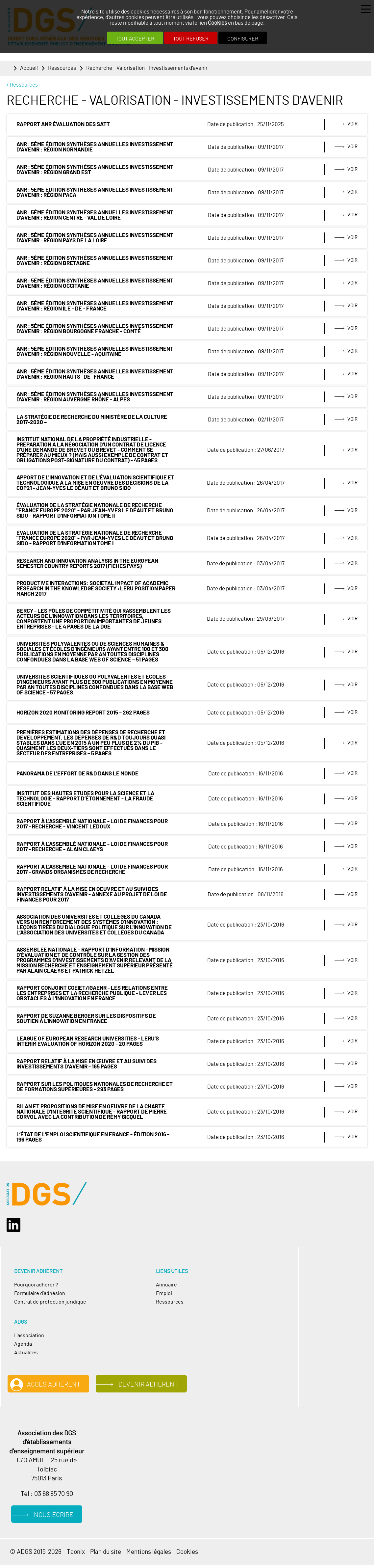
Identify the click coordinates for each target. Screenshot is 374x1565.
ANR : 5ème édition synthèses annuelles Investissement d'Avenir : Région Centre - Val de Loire (94, 215)
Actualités (26, 1352)
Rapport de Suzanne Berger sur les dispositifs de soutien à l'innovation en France (86, 1018)
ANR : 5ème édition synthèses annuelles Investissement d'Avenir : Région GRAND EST (94, 170)
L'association (29, 1335)
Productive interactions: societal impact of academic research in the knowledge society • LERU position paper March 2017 (95, 589)
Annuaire (166, 1284)
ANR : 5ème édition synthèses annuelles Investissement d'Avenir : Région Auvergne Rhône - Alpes (94, 397)
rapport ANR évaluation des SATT (63, 124)
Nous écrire (53, 1515)
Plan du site (105, 1552)
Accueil (29, 68)
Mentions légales (148, 1552)
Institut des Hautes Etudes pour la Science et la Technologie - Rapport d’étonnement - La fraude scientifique (85, 799)
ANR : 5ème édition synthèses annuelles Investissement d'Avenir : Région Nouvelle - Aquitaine (94, 351)
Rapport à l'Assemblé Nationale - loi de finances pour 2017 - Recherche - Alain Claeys (92, 847)
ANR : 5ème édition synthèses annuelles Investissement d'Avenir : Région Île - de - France (94, 306)
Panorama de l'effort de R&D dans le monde (77, 773)
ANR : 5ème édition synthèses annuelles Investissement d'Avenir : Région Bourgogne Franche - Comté (94, 329)
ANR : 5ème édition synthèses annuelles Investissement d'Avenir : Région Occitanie (94, 283)
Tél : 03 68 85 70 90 (47, 1494)
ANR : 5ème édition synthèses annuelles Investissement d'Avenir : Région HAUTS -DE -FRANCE (94, 374)
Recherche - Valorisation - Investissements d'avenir (147, 68)
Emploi (164, 1293)
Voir (352, 123)
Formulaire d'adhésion (39, 1293)
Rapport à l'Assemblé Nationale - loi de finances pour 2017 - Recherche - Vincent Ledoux (92, 824)
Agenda (23, 1344)
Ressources (62, 68)
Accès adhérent (53, 1384)
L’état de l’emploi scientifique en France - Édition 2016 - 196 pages (92, 1137)
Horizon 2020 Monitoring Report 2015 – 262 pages (83, 712)
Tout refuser (191, 38)
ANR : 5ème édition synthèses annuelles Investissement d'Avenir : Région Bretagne (94, 261)
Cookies (217, 23)
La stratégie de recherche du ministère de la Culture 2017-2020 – (91, 420)
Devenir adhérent (148, 1384)
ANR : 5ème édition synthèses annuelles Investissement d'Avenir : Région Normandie (94, 147)
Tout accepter (135, 38)
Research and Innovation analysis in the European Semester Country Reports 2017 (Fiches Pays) (87, 563)
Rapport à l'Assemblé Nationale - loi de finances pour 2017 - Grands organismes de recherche (92, 869)
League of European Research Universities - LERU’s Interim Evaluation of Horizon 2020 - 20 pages (87, 1041)
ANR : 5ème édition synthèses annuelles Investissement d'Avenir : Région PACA (94, 192)
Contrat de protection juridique (50, 1302)
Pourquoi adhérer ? (36, 1284)
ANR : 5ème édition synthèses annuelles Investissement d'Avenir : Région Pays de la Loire (94, 238)
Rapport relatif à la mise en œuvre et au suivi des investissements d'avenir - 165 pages (86, 1064)
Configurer (242, 38)
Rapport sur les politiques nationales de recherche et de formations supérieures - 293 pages (94, 1087)
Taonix (76, 1552)
